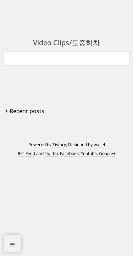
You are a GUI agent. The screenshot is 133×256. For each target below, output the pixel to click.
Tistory (59, 145)
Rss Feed (26, 153)
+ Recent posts (24, 111)
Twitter (51, 153)
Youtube (89, 153)
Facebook (69, 153)
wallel (99, 145)
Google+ (107, 153)
